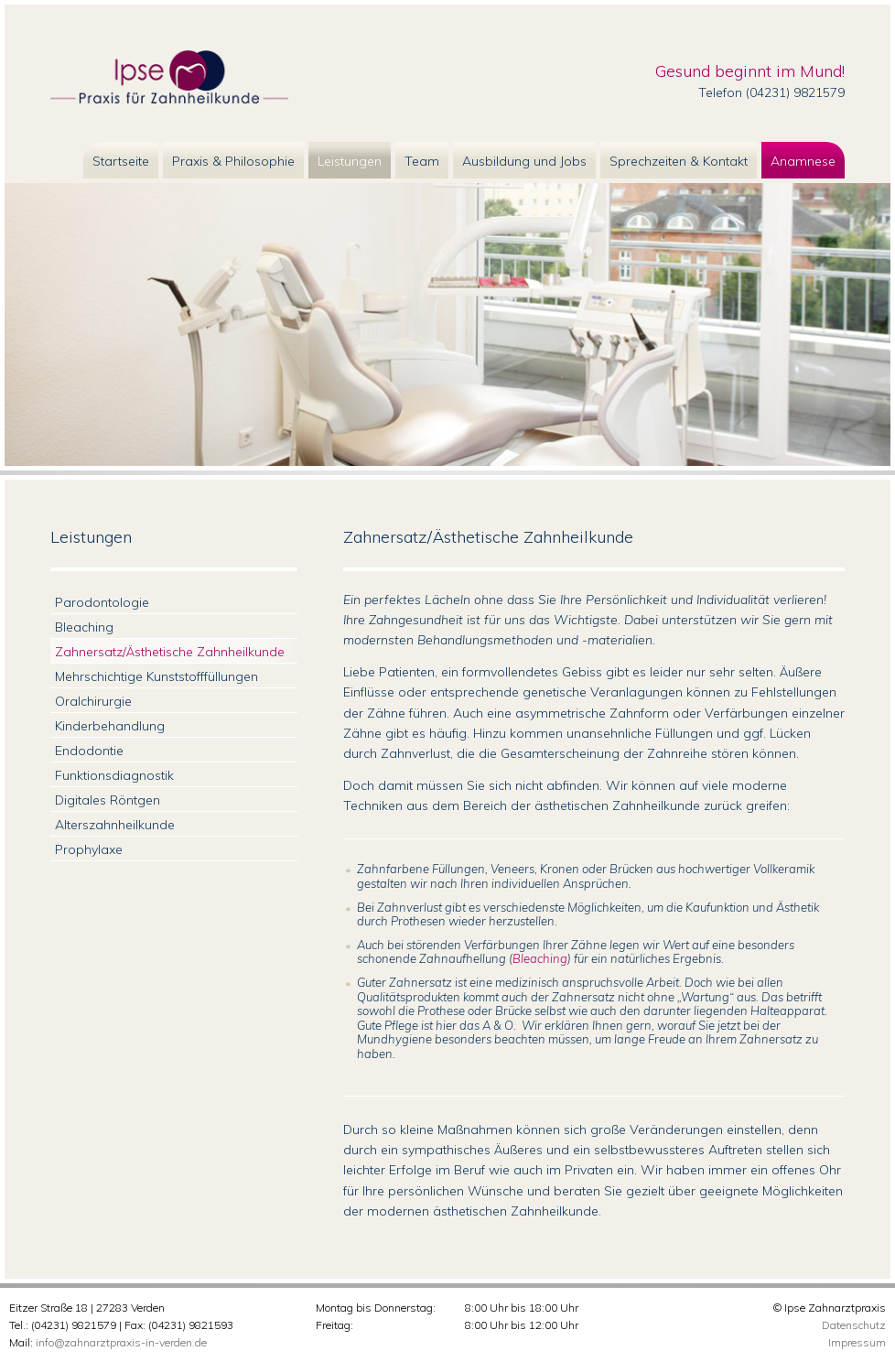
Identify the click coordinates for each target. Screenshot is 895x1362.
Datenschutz (854, 1325)
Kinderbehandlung (110, 726)
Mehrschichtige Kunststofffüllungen (156, 676)
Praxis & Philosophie (233, 161)
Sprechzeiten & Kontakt (678, 161)
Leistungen (350, 161)
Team (421, 161)
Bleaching (539, 958)
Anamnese (803, 161)
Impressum (857, 1342)
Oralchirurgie (93, 701)
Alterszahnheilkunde (115, 824)
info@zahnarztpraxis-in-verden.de (121, 1342)
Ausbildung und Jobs (524, 161)
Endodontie (89, 750)
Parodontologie (102, 602)
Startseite (120, 161)
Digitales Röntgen (107, 800)
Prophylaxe (89, 849)
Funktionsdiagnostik (114, 775)
